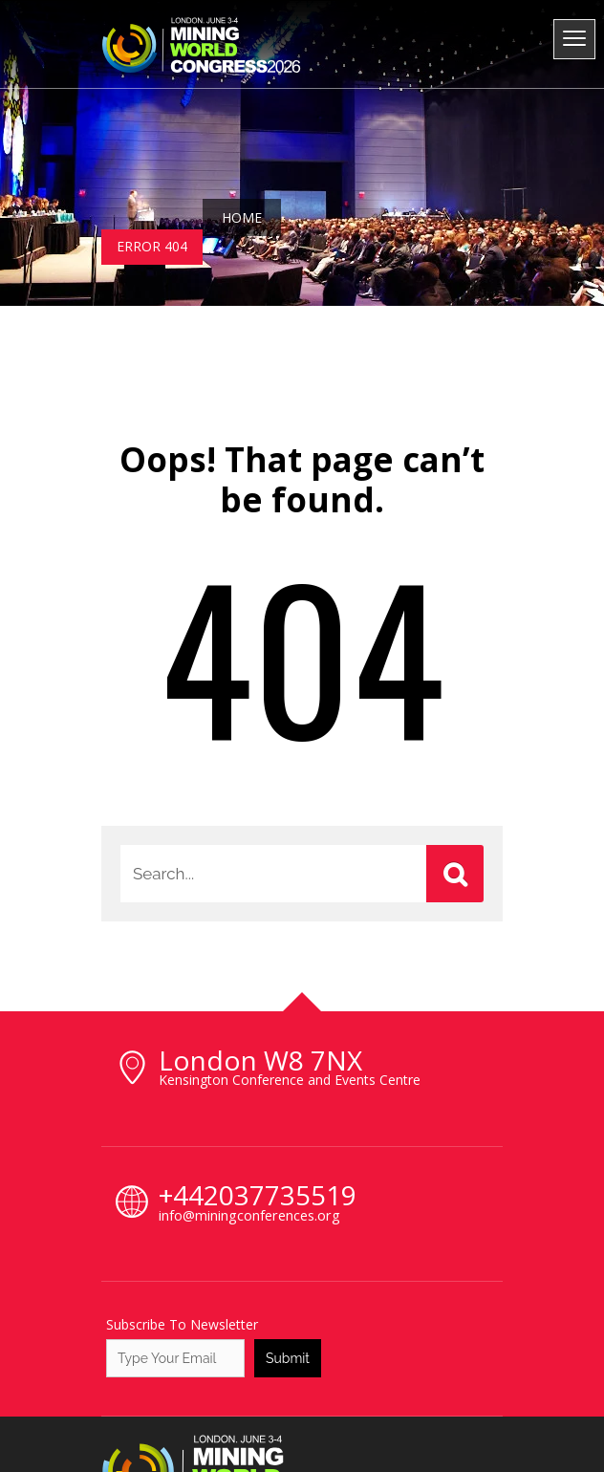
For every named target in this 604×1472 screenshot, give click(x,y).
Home (242, 217)
